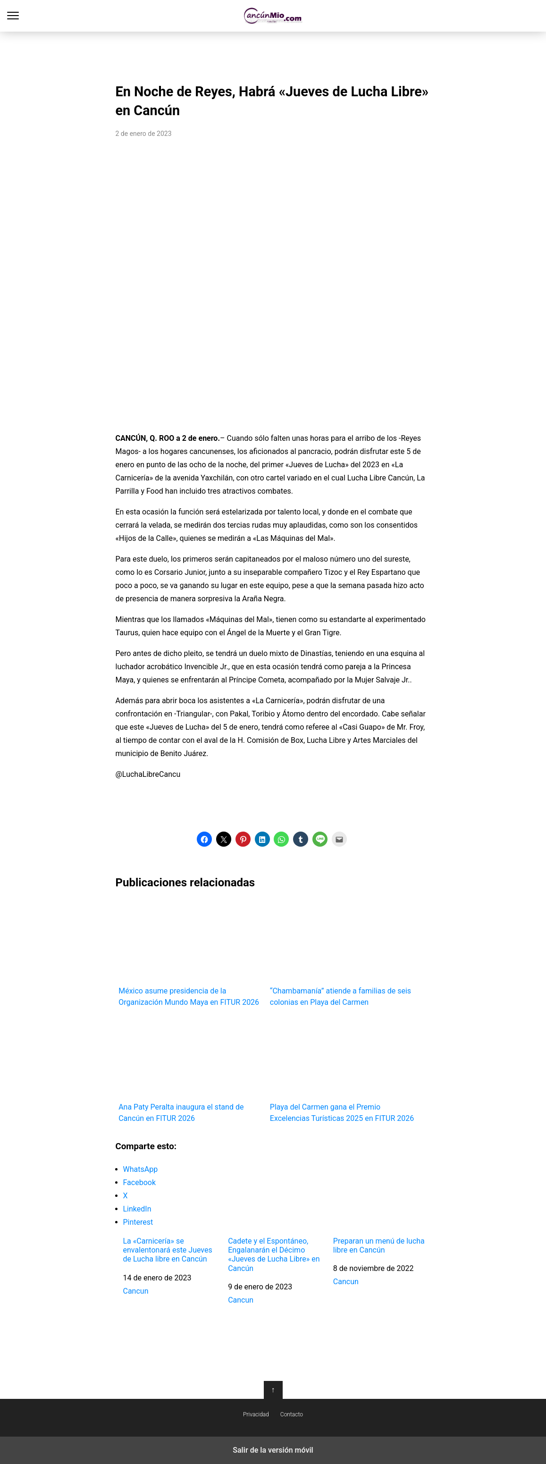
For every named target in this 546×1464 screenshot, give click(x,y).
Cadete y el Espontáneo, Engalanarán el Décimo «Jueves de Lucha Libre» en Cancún (273, 1255)
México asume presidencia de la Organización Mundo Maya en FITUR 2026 (190, 953)
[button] (204, 839)
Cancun (136, 1291)
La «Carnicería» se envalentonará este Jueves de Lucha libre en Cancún (167, 1250)
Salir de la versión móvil (273, 1450)
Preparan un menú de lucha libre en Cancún (379, 1245)
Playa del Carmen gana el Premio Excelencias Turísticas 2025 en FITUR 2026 (342, 1070)
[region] (273, 55)
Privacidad (256, 1414)
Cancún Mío (273, 16)
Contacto (291, 1414)
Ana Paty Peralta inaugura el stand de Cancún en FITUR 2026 (190, 1070)
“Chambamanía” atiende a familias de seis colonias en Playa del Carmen (342, 953)
